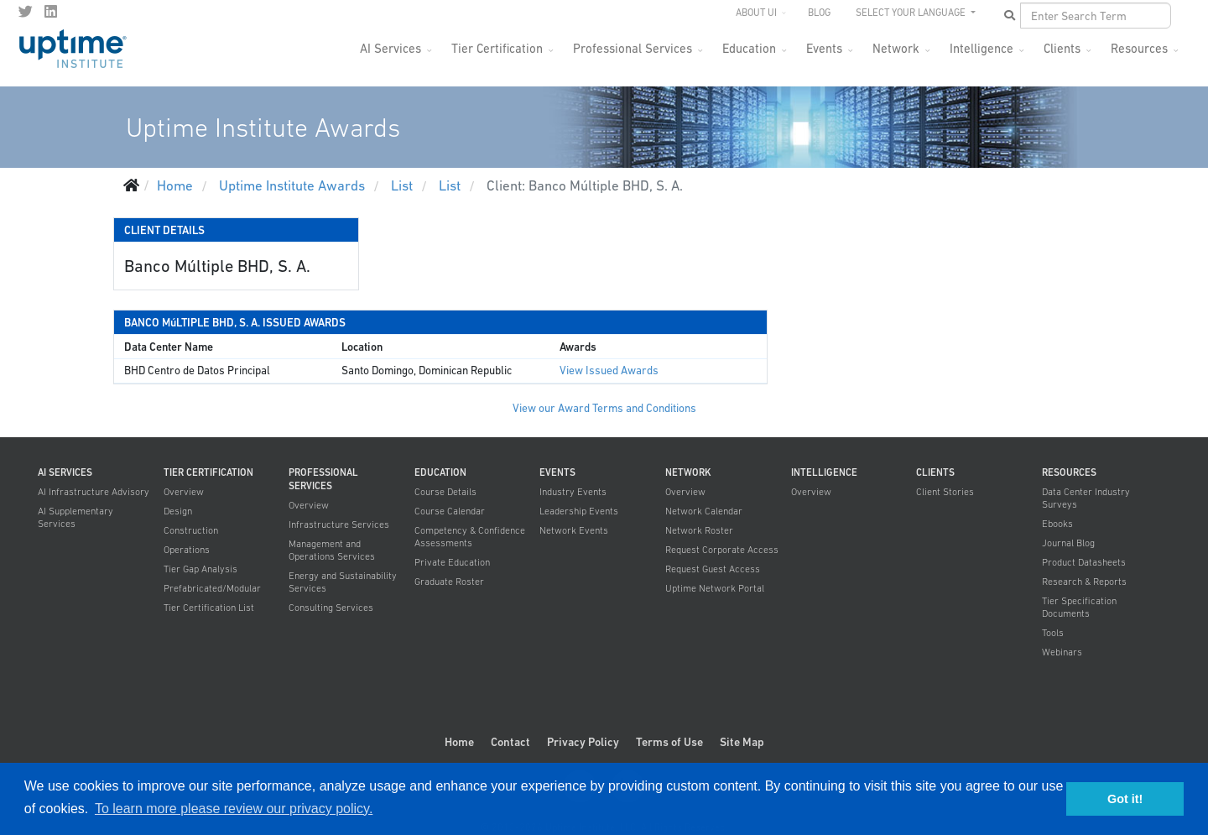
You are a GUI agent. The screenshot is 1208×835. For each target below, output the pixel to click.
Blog (819, 12)
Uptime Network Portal (714, 588)
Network (895, 48)
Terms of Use (669, 742)
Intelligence (981, 48)
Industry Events (573, 492)
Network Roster (699, 530)
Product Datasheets (1084, 562)
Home (459, 742)
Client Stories (945, 492)
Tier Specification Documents (1079, 607)
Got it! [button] (1125, 799)
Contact (510, 742)
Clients (1062, 48)
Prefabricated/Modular (212, 588)
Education (749, 48)
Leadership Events (578, 511)
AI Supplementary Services (75, 517)
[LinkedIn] (50, 11)
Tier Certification (497, 48)
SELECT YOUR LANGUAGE (912, 12)
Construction (191, 530)
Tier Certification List (209, 607)
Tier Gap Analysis (200, 569)
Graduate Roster (449, 581)
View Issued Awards (609, 370)
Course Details (445, 492)
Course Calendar (449, 511)
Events (824, 48)
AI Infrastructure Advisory (93, 492)
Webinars (1062, 652)
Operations (187, 550)
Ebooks (1057, 524)
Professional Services (632, 48)
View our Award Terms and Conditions (604, 408)
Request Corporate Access (721, 550)
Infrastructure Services (339, 524)
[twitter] (25, 11)
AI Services (390, 48)
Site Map (742, 742)
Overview (184, 492)
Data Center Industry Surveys (1086, 498)
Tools (1053, 633)
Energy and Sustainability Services (343, 582)
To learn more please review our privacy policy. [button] (233, 808)
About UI (756, 12)
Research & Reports (1084, 581)
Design (178, 511)
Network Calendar (703, 511)
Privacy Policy (583, 742)
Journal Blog (1068, 543)
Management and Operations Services (332, 550)
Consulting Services (331, 607)
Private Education (452, 562)
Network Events (573, 530)
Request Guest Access (712, 569)
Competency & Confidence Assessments (469, 536)
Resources (1139, 48)
